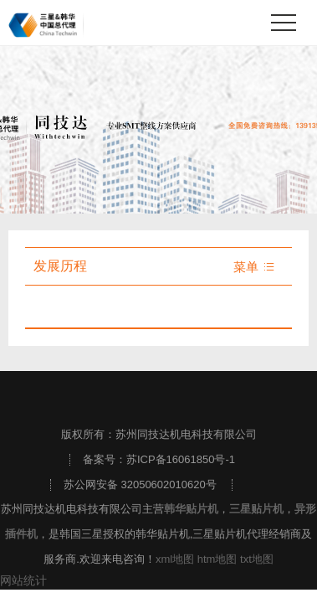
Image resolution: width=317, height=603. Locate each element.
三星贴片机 (256, 508)
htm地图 (217, 559)
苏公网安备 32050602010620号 (140, 484)
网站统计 (23, 580)
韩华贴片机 (191, 508)
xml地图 (175, 559)
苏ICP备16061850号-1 (180, 459)
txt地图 (257, 559)
